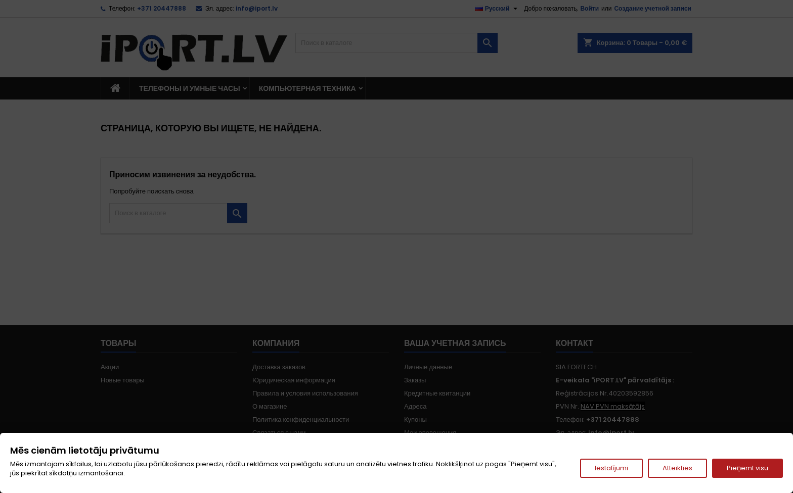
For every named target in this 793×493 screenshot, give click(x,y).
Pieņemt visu (747, 468)
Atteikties (677, 468)
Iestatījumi (611, 468)
